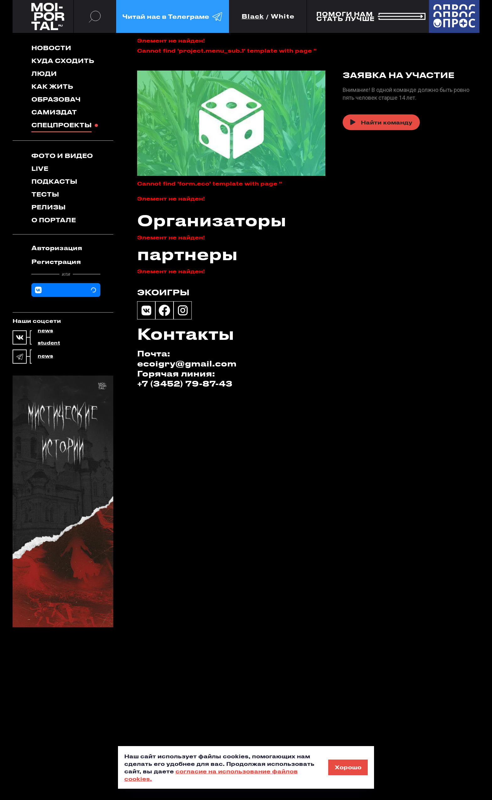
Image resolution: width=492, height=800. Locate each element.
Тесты (45, 194)
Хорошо (348, 767)
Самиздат (54, 112)
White (283, 16)
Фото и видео (62, 155)
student (49, 342)
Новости (51, 47)
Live (39, 168)
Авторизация (56, 247)
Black (253, 16)
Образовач (56, 99)
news (45, 330)
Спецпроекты (61, 125)
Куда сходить (62, 60)
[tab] (65, 248)
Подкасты (54, 181)
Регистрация (56, 261)
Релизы (48, 207)
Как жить (52, 86)
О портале (53, 220)
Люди (44, 73)
